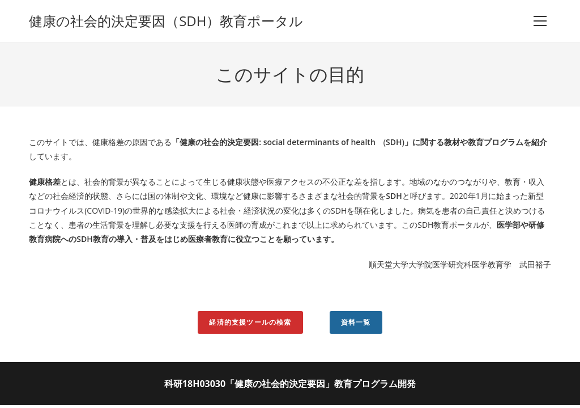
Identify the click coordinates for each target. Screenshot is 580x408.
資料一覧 (356, 322)
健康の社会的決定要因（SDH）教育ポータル (166, 20)
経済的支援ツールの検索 (250, 322)
